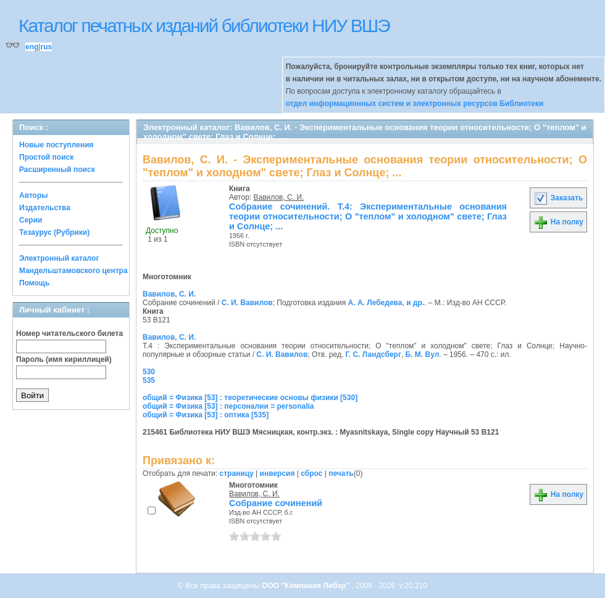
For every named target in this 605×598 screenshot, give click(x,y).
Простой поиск (46, 157)
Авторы (33, 195)
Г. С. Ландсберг (373, 354)
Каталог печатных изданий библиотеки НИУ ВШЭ (204, 25)
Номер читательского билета (69, 333)
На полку (558, 222)
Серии (30, 220)
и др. (415, 302)
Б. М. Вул (423, 354)
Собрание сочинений (275, 503)
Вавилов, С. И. (279, 197)
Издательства (44, 207)
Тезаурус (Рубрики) (54, 232)
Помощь (34, 283)
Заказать (558, 198)
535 (149, 380)
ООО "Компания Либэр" (306, 585)
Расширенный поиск (57, 169)
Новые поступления (56, 145)
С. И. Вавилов (247, 302)
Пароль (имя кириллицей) (64, 359)
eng (31, 47)
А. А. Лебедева (375, 302)
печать (341, 473)
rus (46, 47)
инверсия (277, 473)
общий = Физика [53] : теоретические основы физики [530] (250, 397)
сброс (311, 473)
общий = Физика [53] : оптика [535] (206, 415)
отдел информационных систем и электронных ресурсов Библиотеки (415, 103)
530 (149, 371)
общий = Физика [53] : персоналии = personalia (228, 406)
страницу (237, 473)
